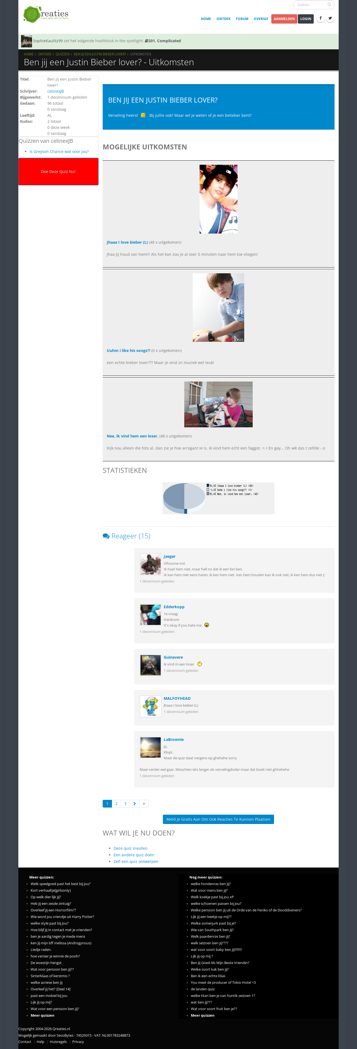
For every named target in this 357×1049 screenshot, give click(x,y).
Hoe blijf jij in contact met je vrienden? (61, 930)
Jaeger (169, 556)
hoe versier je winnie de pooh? (55, 956)
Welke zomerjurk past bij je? (213, 923)
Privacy (78, 1041)
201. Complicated (163, 40)
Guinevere (173, 657)
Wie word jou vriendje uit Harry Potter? (62, 916)
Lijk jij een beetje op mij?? (211, 916)
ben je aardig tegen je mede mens (58, 936)
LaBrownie (174, 739)
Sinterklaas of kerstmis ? (50, 976)
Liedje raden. (41, 949)
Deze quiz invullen (131, 848)
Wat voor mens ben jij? (209, 890)
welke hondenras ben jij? (211, 884)
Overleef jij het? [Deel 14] (50, 989)
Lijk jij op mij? (41, 1002)
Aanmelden (284, 18)
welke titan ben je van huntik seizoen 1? (223, 995)
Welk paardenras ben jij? (210, 936)
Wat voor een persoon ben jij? (55, 1009)
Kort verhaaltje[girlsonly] (51, 890)
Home (206, 18)
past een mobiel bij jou (49, 995)
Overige (261, 18)
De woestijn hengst (46, 962)
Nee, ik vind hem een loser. (132, 436)
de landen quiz (203, 989)
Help (40, 1041)
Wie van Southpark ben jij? (212, 930)
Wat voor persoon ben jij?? (52, 969)
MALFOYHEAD (177, 698)
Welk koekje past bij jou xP (212, 897)
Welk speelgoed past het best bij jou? (61, 884)
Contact (24, 1041)
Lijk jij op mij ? (202, 956)
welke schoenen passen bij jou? (216, 903)
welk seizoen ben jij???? (209, 943)
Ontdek (224, 18)
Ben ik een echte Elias (208, 976)
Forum (242, 18)
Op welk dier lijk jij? (46, 897)
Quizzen (63, 54)
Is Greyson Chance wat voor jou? (59, 151)
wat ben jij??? (201, 1002)
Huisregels (58, 1041)
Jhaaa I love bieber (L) (127, 242)
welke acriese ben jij (46, 982)
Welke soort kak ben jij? (210, 969)
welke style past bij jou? (50, 923)
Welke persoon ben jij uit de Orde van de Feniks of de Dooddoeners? (246, 910)
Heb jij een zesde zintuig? (51, 903)
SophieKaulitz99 (48, 40)
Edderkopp (174, 606)
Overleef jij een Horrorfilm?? (53, 910)
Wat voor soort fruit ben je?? (214, 1009)
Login (305, 18)
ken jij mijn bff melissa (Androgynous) (61, 943)
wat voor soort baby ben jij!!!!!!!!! (216, 949)
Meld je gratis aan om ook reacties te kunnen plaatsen (218, 819)
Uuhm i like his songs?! (128, 350)
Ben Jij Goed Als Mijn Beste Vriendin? (220, 962)
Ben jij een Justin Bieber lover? (100, 54)
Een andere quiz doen (134, 854)
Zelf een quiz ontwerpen (136, 861)
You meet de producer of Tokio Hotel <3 (223, 982)
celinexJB (55, 91)
